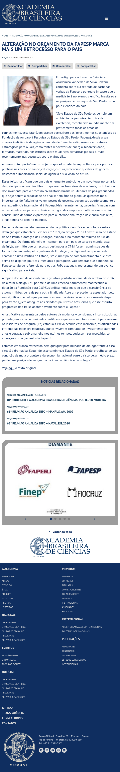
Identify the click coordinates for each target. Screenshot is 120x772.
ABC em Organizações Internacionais (82, 627)
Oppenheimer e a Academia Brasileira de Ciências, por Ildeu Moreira (56, 400)
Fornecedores (12, 718)
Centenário (68, 651)
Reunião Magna (10, 655)
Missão (5, 580)
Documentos (69, 655)
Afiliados (67, 598)
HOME (5, 35)
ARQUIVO (11, 395)
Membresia (68, 576)
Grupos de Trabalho (13, 631)
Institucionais (70, 602)
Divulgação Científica (14, 627)
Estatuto (7, 585)
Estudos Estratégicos (74, 659)
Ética (5, 589)
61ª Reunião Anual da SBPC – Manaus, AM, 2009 (40, 412)
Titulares (67, 585)
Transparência (13, 713)
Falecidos (67, 611)
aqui (11, 368)
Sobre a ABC (8, 576)
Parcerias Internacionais (76, 631)
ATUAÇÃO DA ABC (25, 395)
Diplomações (9, 659)
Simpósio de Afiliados (14, 640)
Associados (68, 607)
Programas (8, 635)
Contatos (9, 723)
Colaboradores (70, 594)
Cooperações (9, 622)
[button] (13, 66)
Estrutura (8, 598)
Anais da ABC (68, 646)
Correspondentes (72, 589)
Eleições (6, 594)
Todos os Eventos (11, 664)
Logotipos (7, 607)
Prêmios (6, 602)
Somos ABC (67, 580)
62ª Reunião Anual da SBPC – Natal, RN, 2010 (38, 423)
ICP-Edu (7, 708)
